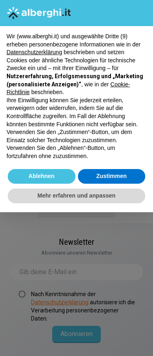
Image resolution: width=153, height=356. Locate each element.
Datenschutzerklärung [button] (34, 52)
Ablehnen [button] (42, 176)
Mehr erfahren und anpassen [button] (76, 195)
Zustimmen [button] (111, 176)
